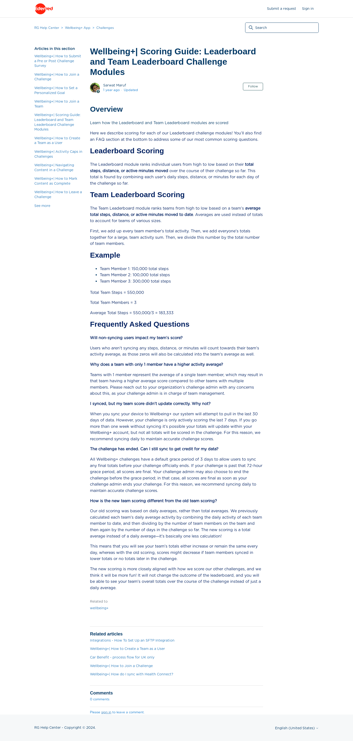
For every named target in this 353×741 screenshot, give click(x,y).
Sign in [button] (308, 9)
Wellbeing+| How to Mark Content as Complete (55, 181)
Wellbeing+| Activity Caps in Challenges (58, 154)
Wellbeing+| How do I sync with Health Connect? (131, 674)
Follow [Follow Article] (253, 86)
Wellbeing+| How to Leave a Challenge (58, 194)
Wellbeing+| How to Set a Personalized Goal (55, 90)
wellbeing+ (99, 608)
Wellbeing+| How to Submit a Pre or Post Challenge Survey (57, 61)
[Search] (281, 28)
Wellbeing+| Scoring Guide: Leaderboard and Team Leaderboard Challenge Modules (57, 122)
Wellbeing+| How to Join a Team (56, 103)
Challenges (105, 28)
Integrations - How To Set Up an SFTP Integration (132, 640)
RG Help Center (46, 28)
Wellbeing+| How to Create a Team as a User (57, 140)
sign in (106, 712)
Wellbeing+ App (77, 28)
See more (42, 206)
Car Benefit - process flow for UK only (122, 657)
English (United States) (297, 728)
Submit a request (281, 9)
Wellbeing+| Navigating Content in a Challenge (54, 167)
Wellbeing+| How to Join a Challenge (56, 76)
